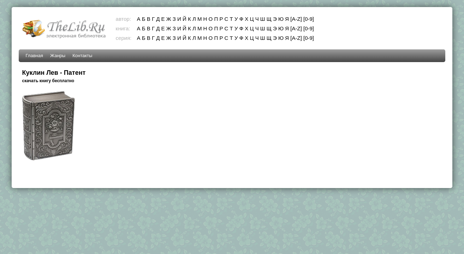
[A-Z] (296, 19)
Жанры (57, 55)
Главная (34, 55)
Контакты (82, 55)
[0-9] (308, 19)
